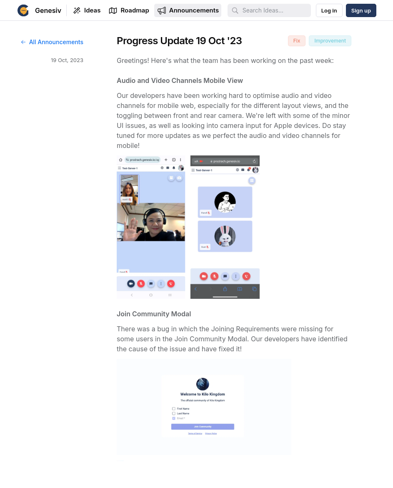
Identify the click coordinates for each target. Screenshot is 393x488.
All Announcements (51, 41)
